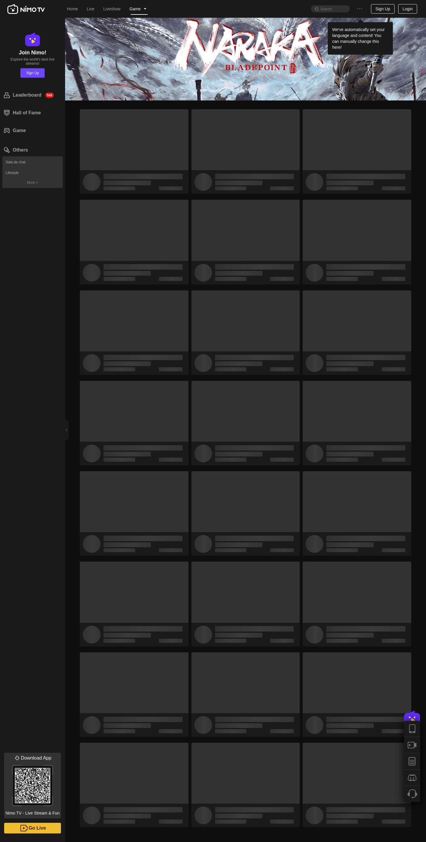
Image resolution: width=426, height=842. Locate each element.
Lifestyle (12, 173)
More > (32, 183)
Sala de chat (15, 162)
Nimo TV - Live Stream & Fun (32, 784)
